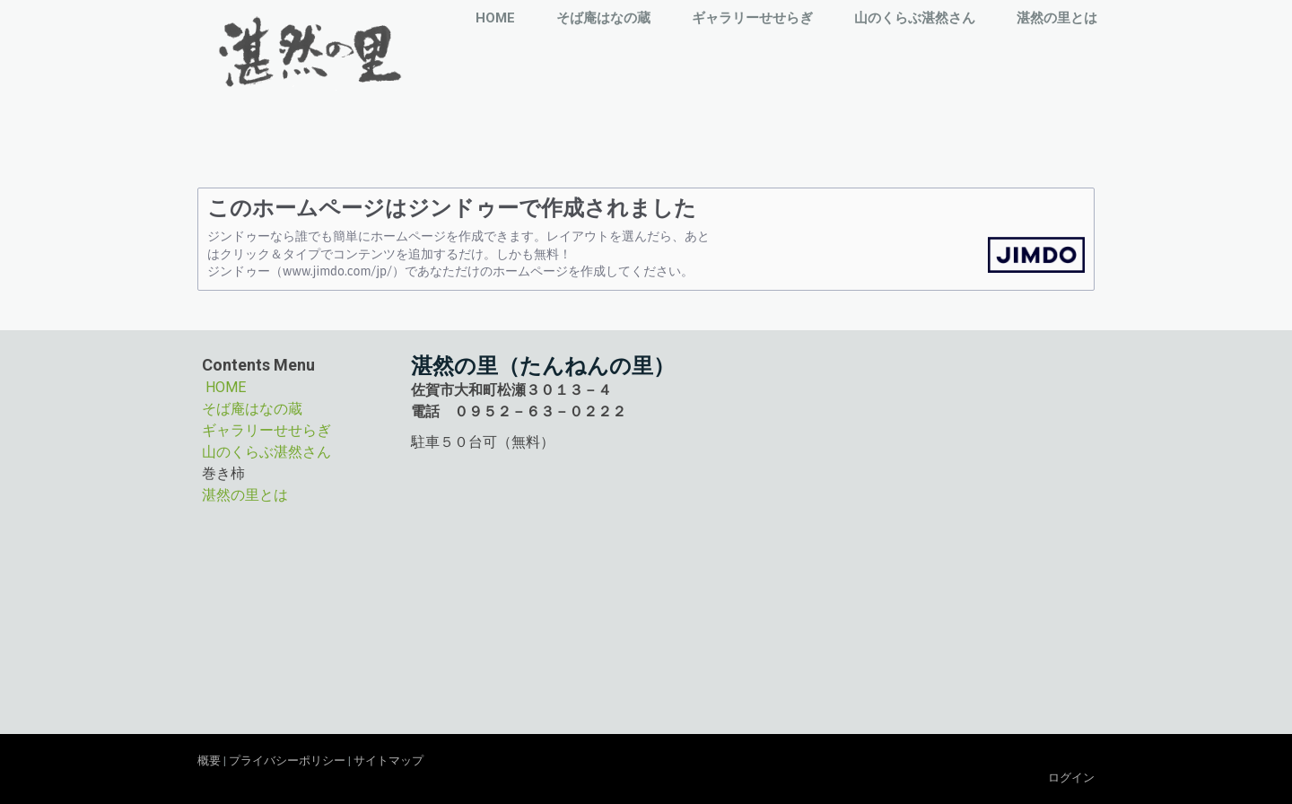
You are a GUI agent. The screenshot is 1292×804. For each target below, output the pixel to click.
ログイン (1071, 777)
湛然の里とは (1057, 18)
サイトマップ (388, 760)
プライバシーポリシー (287, 760)
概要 (209, 760)
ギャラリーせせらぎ (752, 18)
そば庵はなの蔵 (603, 18)
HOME (495, 18)
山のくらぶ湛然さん (914, 18)
